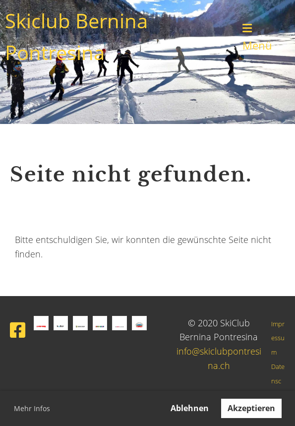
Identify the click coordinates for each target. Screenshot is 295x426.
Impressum (278, 338)
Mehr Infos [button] (32, 408)
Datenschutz (278, 381)
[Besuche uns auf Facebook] (18, 330)
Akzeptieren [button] (251, 408)
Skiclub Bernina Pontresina (76, 36)
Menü (257, 38)
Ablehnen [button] (190, 408)
